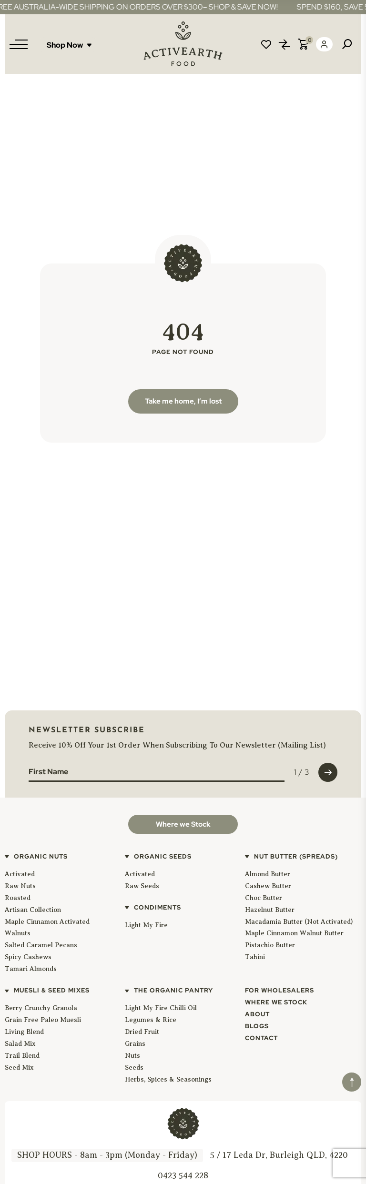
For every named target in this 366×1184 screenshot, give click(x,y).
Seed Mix (19, 1067)
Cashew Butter (268, 886)
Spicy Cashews (28, 957)
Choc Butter (263, 897)
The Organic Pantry (173, 990)
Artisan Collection (33, 909)
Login (324, 44)
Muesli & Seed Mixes (52, 990)
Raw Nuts (20, 886)
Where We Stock (276, 1002)
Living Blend (24, 1031)
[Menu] (19, 44)
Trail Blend (22, 1055)
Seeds (134, 1067)
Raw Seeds (142, 886)
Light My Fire (146, 925)
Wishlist (266, 44)
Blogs (257, 1026)
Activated (20, 874)
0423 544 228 (183, 1175)
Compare (284, 44)
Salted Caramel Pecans (41, 945)
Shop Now (69, 45)
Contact (261, 1038)
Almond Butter (267, 874)
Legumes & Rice (150, 1019)
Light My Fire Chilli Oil (161, 1008)
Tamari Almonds (31, 968)
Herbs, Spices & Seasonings (168, 1079)
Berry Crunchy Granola (41, 1008)
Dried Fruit (142, 1031)
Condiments (157, 907)
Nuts (132, 1055)
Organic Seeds (163, 856)
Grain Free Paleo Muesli (43, 1019)
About (257, 1014)
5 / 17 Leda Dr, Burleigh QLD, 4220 (279, 1155)
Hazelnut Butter (270, 909)
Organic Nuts (41, 856)
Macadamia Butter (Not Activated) (299, 921)
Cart (303, 44)
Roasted (17, 897)
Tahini (255, 957)
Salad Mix (20, 1043)
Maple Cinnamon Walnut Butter (294, 933)
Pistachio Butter (270, 945)
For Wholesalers (279, 990)
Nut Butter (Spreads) (296, 856)
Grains (135, 1043)
